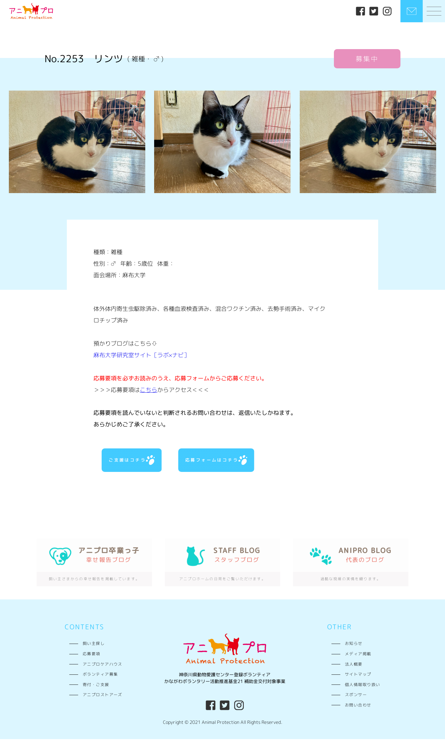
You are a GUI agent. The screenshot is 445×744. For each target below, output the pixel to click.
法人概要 (354, 669)
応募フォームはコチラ (215, 462)
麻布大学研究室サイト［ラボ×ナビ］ (141, 355)
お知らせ (354, 648)
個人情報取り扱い (362, 689)
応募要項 (91, 658)
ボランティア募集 (100, 679)
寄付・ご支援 (96, 689)
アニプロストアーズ (102, 700)
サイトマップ (358, 679)
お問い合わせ (358, 710)
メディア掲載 (358, 658)
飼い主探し (94, 648)
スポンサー (356, 700)
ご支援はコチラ (130, 462)
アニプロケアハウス (102, 669)
